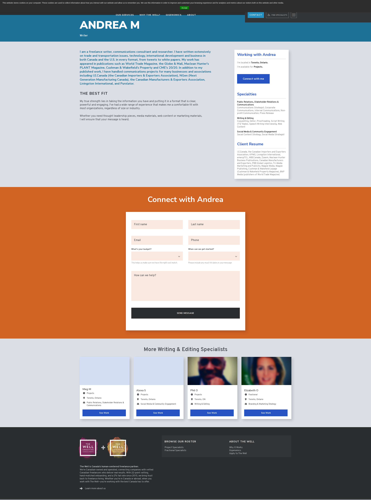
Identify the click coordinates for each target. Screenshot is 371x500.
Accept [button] (184, 8)
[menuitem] (194, 441)
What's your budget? (141, 249)
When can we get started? (201, 249)
